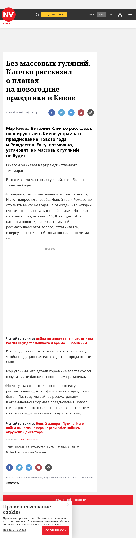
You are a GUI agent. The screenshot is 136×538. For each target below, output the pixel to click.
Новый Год (22, 447)
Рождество (38, 447)
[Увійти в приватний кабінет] (120, 14)
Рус (101, 14)
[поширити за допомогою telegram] (71, 112)
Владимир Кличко (67, 447)
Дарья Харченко (28, 439)
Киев (6, 23)
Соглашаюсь (55, 530)
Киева (23, 128)
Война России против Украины (26, 452)
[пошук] (37, 14)
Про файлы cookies (14, 529)
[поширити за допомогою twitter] (61, 112)
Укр (91, 14)
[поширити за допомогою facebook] (51, 112)
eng (111, 14)
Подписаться (54, 14)
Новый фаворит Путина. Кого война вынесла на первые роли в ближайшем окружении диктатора (45, 428)
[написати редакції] (81, 112)
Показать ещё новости (68, 500)
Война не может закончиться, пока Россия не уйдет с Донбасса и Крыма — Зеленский (49, 341)
